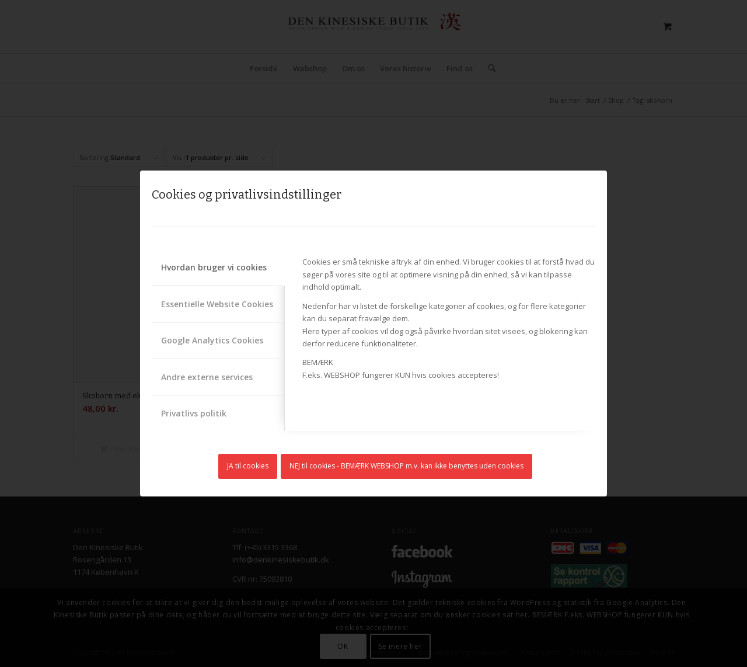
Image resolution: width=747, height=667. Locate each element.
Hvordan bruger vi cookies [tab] (214, 267)
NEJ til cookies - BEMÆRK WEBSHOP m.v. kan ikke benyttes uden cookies (406, 466)
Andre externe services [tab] (207, 377)
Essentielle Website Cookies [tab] (217, 304)
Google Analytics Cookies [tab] (212, 340)
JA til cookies (247, 466)
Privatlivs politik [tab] (193, 413)
